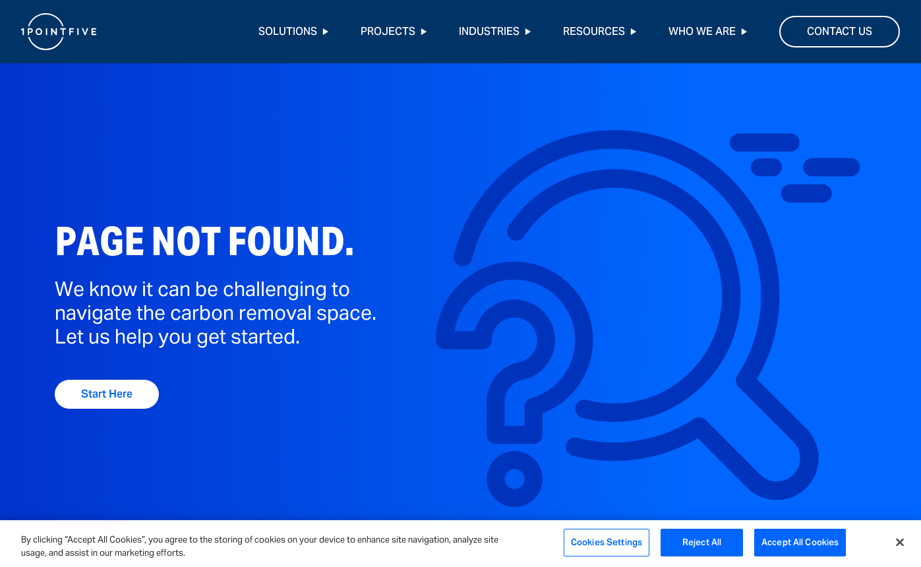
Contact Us (839, 31)
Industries (495, 31)
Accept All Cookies (800, 542)
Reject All (701, 542)
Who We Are (708, 31)
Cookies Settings (606, 542)
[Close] (899, 541)
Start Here (107, 394)
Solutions (293, 31)
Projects (394, 31)
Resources (600, 31)
